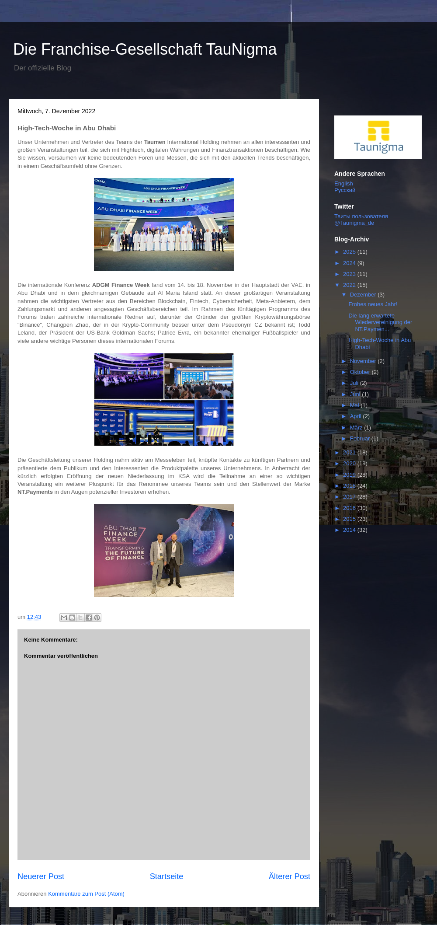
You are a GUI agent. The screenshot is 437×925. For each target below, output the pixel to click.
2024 (350, 263)
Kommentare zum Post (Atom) (86, 893)
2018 (350, 485)
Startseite (167, 876)
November (364, 361)
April (356, 416)
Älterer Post (289, 876)
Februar (360, 438)
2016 (350, 508)
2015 (350, 519)
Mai (355, 405)
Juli (355, 383)
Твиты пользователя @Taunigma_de (361, 219)
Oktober (361, 372)
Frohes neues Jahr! (372, 304)
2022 (350, 285)
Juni (356, 394)
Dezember (364, 294)
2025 (350, 251)
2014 (350, 530)
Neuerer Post (40, 876)
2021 (350, 452)
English (343, 183)
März (357, 427)
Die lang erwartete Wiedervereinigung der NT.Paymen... (380, 322)
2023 (350, 274)
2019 (350, 474)
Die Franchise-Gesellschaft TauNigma (145, 49)
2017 (350, 496)
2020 (350, 463)
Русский (344, 190)
